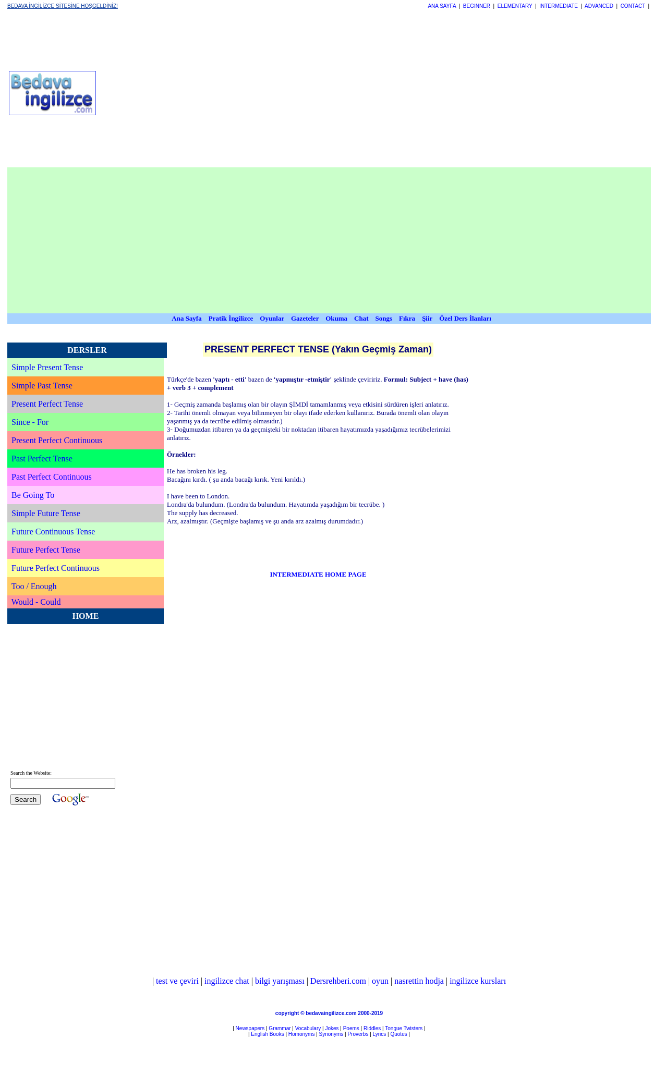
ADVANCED (599, 6)
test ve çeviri (177, 980)
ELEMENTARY (515, 6)
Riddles (372, 1028)
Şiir (427, 318)
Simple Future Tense (45, 513)
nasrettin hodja (419, 980)
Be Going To (32, 495)
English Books (267, 1034)
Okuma (337, 318)
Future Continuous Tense (53, 531)
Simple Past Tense (41, 385)
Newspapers (250, 1028)
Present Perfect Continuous (56, 440)
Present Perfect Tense (47, 403)
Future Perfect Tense (45, 549)
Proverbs (357, 1034)
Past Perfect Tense (41, 458)
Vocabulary (308, 1028)
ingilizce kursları (478, 980)
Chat (361, 318)
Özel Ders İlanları (465, 318)
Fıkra (407, 318)
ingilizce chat (226, 980)
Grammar (279, 1028)
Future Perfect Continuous (55, 568)
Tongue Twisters (403, 1028)
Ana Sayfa (186, 318)
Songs (384, 318)
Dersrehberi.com (338, 980)
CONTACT (633, 6)
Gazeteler (305, 318)
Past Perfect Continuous (51, 476)
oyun (380, 980)
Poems (351, 1028)
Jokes (331, 1028)
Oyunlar (272, 318)
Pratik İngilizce (231, 318)
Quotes (398, 1034)
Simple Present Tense (47, 367)
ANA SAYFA (442, 6)
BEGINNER (476, 6)
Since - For (30, 422)
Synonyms (331, 1034)
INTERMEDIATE (558, 6)
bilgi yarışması (280, 980)
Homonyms (301, 1034)
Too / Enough (34, 586)
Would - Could (36, 601)
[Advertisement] (203, 93)
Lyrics (379, 1034)
